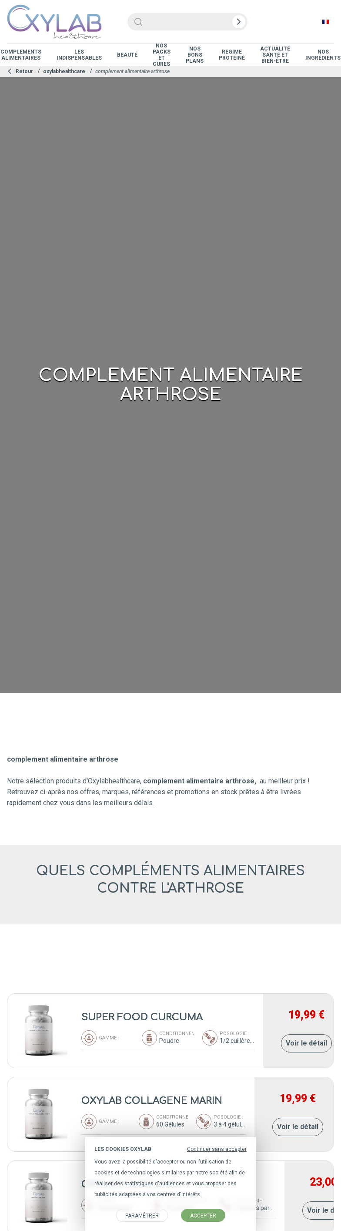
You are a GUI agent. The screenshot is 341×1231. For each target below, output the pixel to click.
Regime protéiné (232, 55)
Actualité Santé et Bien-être (275, 55)
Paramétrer (142, 1216)
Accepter (203, 1216)
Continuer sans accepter (217, 1149)
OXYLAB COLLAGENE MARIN (151, 1101)
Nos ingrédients (323, 55)
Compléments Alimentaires (20, 55)
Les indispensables (79, 55)
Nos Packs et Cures (161, 55)
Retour (20, 71)
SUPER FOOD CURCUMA (142, 1017)
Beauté (127, 55)
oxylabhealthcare (64, 71)
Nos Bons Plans (195, 55)
